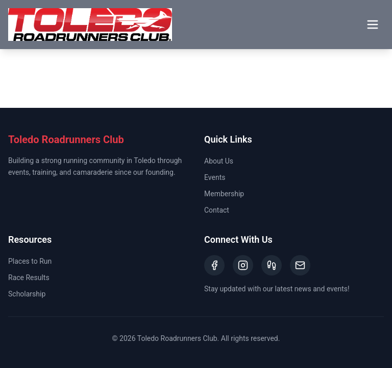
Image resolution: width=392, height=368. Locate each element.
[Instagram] (243, 265)
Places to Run (30, 261)
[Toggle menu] (372, 24)
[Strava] (271, 265)
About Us (218, 161)
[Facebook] (214, 265)
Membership (224, 194)
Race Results (29, 277)
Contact (216, 210)
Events (214, 177)
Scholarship (26, 294)
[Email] (300, 265)
